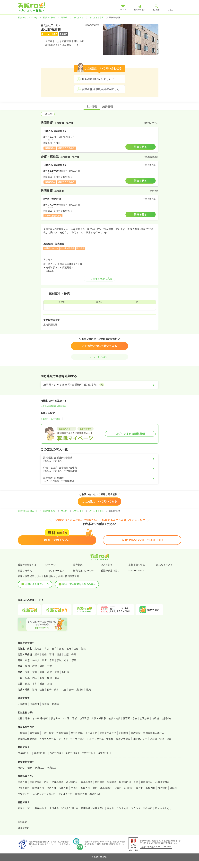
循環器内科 (86, 782)
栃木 (66, 660)
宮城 (61, 648)
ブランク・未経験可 (141, 808)
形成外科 (63, 788)
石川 (51, 654)
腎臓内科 (112, 782)
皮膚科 (117, 788)
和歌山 (65, 672)
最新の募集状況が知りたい (98, 79)
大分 (64, 689)
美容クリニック (108, 733)
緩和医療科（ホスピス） (88, 793)
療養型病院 (62, 733)
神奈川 (35, 660)
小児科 (74, 788)
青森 (46, 648)
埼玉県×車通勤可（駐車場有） (55, 406)
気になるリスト (164, 564)
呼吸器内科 (57, 782)
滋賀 (49, 672)
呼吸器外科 (147, 782)
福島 (83, 648)
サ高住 (109, 738)
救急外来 (56, 718)
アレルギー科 (66, 793)
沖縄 (88, 689)
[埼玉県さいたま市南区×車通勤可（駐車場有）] (99, 385)
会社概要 (22, 822)
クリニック (91, 733)
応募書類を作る (137, 564)
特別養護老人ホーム (153, 733)
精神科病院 (77, 733)
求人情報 (91, 106)
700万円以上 (89, 753)
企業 (169, 738)
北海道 (38, 648)
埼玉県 (64, 17)
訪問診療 (144, 718)
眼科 (95, 788)
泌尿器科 (129, 788)
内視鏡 (155, 718)
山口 (56, 677)
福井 (59, 654)
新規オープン (25, 808)
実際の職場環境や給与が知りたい (102, 89)
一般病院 (22, 733)
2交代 (21, 767)
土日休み (54, 808)
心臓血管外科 (163, 782)
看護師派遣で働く (110, 570)
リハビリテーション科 (44, 793)
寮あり (110, 808)
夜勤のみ (52, 767)
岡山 (34, 677)
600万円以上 (73, 753)
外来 (27, 718)
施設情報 (107, 106)
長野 (73, 654)
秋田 (68, 648)
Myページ (50, 564)
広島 (27, 677)
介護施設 (135, 733)
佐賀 (42, 689)
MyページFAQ (136, 570)
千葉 (52, 660)
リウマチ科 (24, 793)
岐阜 (34, 666)
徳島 (27, 683)
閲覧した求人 (25, 570)
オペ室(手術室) (40, 718)
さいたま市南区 (96, 17)
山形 (76, 648)
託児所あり (122, 808)
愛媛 (42, 683)
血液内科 (99, 782)
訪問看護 (84, 718)
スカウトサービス (54, 570)
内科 (46, 782)
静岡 (42, 666)
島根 (49, 677)
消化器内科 (72, 782)
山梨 (66, 654)
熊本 (56, 689)
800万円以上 (105, 753)
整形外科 (51, 788)
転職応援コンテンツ (83, 570)
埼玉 (44, 660)
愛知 (27, 666)
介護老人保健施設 (27, 738)
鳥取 (42, 677)
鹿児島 (79, 689)
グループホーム (95, 738)
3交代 (29, 767)
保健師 (45, 704)
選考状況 (78, 564)
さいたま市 (78, 17)
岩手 (54, 648)
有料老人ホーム (47, 738)
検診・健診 (114, 718)
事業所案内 (24, 828)
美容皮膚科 (36, 782)
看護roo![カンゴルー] (27, 17)
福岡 (34, 689)
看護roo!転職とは (27, 564)
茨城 (59, 660)
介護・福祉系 (99, 718)
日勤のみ (40, 767)
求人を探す (106, 564)
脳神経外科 (38, 788)
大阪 (27, 672)
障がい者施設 (123, 738)
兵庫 (42, 672)
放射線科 (162, 788)
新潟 (37, 654)
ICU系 (66, 718)
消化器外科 (24, 788)
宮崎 (71, 689)
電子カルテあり (163, 808)
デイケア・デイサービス (72, 738)
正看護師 (22, 704)
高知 (49, 683)
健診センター (140, 738)
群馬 (74, 660)
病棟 (20, 718)
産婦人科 (85, 788)
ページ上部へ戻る (99, 357)
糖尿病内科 (125, 782)
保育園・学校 (130, 718)
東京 (27, 660)
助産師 (55, 704)
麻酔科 (173, 788)
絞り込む (47, 114)
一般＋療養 (48, 733)
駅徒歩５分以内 (69, 808)
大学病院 (34, 733)
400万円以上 (40, 753)
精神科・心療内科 (145, 788)
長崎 (49, 689)
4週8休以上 (41, 808)
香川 (34, 683)
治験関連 (166, 718)
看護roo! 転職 (49, 17)
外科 (136, 782)
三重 (49, 666)
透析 (74, 718)
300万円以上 (24, 753)
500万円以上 (57, 753)
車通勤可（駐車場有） (51, 419)
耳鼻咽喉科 (106, 788)
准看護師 (34, 704)
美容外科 (22, 782)
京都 (34, 672)
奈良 (56, 672)
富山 (44, 654)
